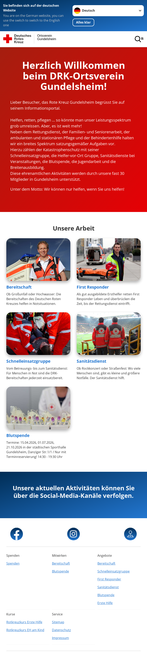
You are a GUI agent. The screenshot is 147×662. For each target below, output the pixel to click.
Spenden (13, 563)
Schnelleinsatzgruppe (28, 361)
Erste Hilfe (105, 603)
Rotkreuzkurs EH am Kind (25, 630)
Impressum (60, 638)
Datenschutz (61, 630)
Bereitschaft (19, 287)
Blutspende (17, 435)
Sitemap (58, 622)
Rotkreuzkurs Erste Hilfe (24, 622)
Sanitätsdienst (91, 361)
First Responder (93, 287)
